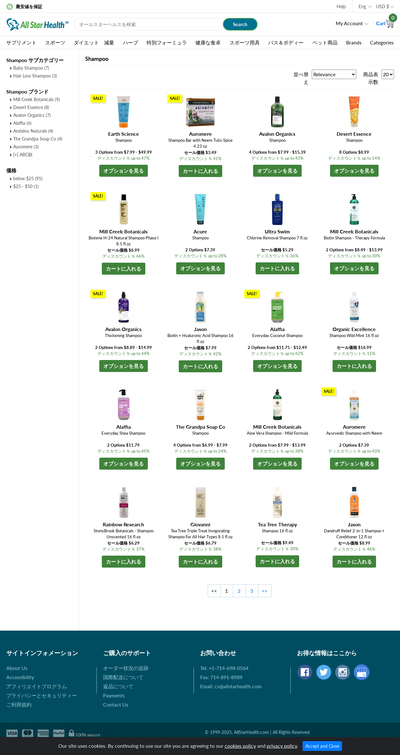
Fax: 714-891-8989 (221, 677)
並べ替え (301, 78)
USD (382, 6)
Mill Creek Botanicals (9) (36, 99)
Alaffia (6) (22, 123)
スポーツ (55, 42)
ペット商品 (325, 42)
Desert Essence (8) (31, 107)
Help (341, 6)
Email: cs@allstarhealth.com (231, 686)
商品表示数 (370, 78)
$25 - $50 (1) (26, 186)
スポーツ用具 (244, 42)
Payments (114, 695)
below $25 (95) (28, 178)
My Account (349, 23)
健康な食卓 (208, 42)
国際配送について (123, 677)
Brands (354, 42)
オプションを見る (123, 171)
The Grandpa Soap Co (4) (37, 138)
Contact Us (115, 704)
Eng (362, 6)
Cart (385, 23)
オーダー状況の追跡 (125, 668)
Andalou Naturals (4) (33, 131)
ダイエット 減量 (94, 42)
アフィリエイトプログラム (36, 686)
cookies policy (240, 746)
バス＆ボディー (286, 42)
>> (264, 591)
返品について (118, 686)
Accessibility (20, 677)
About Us (16, 668)
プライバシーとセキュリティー (41, 695)
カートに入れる (200, 171)
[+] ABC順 (22, 154)
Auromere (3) (26, 146)
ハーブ (130, 42)
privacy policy (282, 746)
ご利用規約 (19, 704)
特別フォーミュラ (167, 42)
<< (214, 591)
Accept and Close (322, 746)
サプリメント (21, 42)
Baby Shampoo (31, 68)
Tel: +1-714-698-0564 (224, 668)
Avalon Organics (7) (32, 115)
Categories (382, 42)
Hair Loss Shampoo (35, 75)
